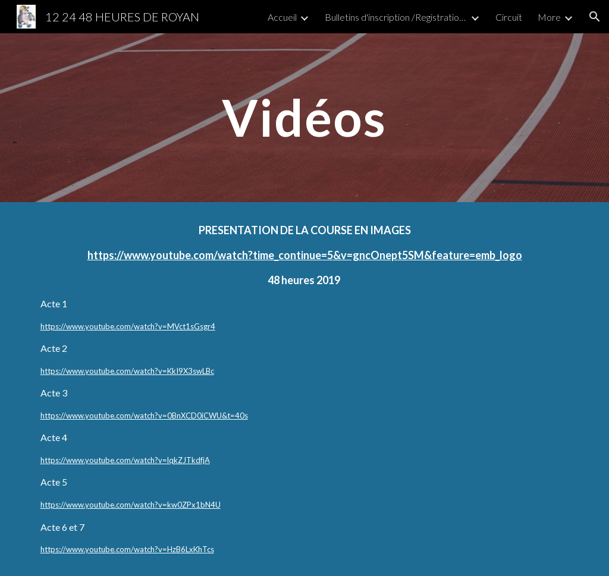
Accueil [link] (282, 17)
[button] (594, 16)
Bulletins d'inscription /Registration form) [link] (396, 17)
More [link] (549, 17)
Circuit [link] (508, 17)
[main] (304, 117)
